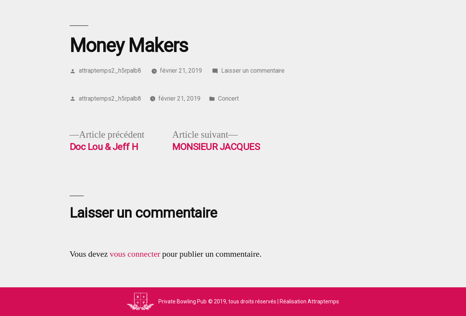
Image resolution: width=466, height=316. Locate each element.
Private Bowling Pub (182, 301)
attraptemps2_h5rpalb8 (110, 70)
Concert (228, 98)
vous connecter (135, 254)
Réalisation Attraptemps (309, 301)
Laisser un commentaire (253, 70)
